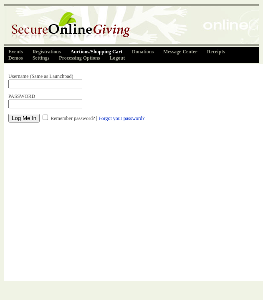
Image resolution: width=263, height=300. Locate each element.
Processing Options (79, 58)
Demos (15, 58)
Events (15, 52)
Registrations (47, 52)
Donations (143, 52)
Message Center (180, 52)
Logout (117, 58)
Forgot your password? (121, 118)
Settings (41, 58)
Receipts (216, 52)
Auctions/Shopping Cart (96, 52)
